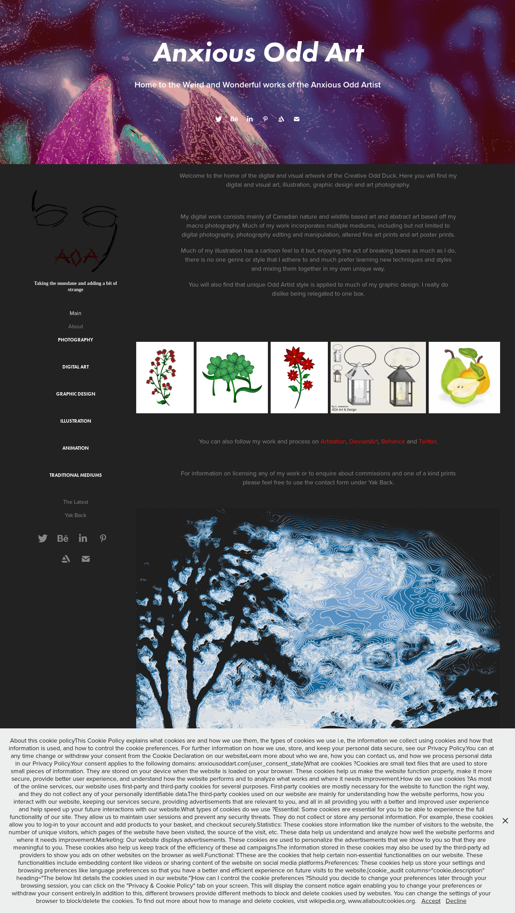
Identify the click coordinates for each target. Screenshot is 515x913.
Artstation (333, 441)
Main (75, 313)
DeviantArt (363, 441)
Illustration (75, 421)
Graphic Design (75, 394)
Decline (456, 900)
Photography (75, 340)
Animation (75, 448)
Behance (394, 441)
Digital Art (75, 367)
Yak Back (75, 515)
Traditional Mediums (76, 475)
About (75, 326)
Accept (430, 900)
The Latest (75, 502)
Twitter (427, 441)
